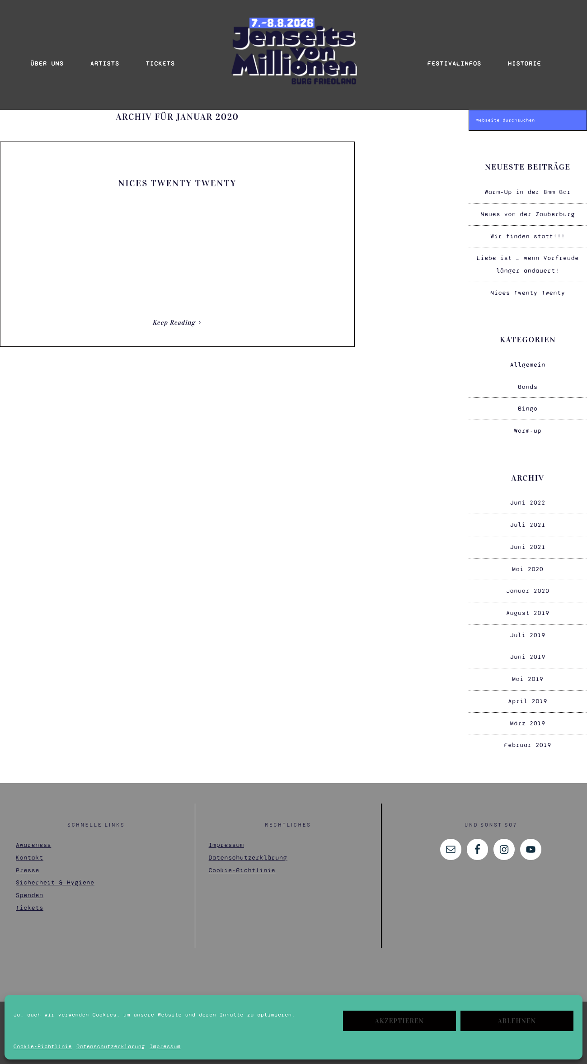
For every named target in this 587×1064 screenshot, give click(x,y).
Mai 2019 (528, 674)
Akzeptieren (399, 1021)
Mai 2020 (528, 563)
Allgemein (527, 360)
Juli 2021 (527, 520)
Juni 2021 (527, 541)
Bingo (528, 403)
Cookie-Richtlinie (43, 1046)
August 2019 (527, 608)
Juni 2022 (527, 497)
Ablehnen (517, 1021)
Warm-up (528, 426)
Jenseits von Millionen (294, 51)
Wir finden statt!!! (527, 231)
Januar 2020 (527, 586)
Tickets (29, 902)
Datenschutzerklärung (110, 1046)
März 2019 (527, 718)
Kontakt (29, 852)
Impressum (165, 1046)
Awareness (33, 840)
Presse (27, 865)
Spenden (29, 890)
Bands (528, 381)
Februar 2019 (527, 740)
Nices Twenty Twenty (177, 177)
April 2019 (528, 696)
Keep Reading (173, 317)
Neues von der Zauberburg (528, 209)
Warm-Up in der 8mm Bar (527, 187)
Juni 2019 (527, 652)
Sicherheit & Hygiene (55, 877)
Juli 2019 (527, 630)
